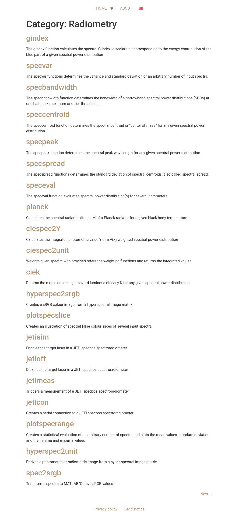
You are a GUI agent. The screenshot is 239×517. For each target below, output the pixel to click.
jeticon (37, 402)
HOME (101, 8)
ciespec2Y (43, 228)
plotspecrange (50, 423)
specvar (39, 65)
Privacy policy (106, 509)
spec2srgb (43, 472)
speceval (41, 185)
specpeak (42, 141)
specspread (45, 163)
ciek (33, 272)
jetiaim (37, 337)
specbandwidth (51, 87)
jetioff (36, 358)
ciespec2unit (47, 250)
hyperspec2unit (52, 451)
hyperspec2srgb (53, 293)
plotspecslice (48, 315)
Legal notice (134, 509)
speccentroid (48, 114)
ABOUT (126, 8)
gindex (37, 38)
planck (37, 206)
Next (206, 494)
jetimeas (40, 380)
